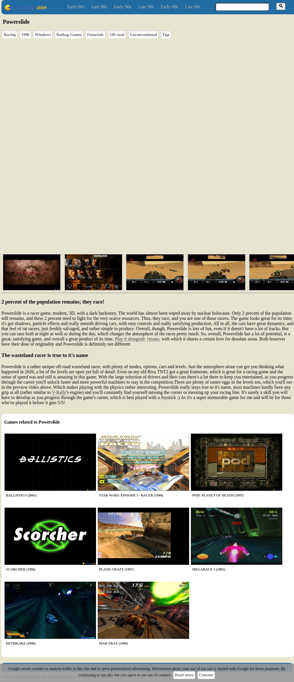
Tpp (165, 35)
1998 (25, 35)
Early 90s (122, 6)
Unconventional (143, 35)
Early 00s (169, 6)
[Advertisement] (91, 217)
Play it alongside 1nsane (137, 338)
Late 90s (146, 6)
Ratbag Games (68, 35)
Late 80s (99, 6)
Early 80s (76, 6)
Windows (43, 35)
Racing (10, 35)
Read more (184, 675)
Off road (117, 35)
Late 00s (193, 6)
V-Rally (59, 392)
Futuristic (95, 35)
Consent (206, 675)
